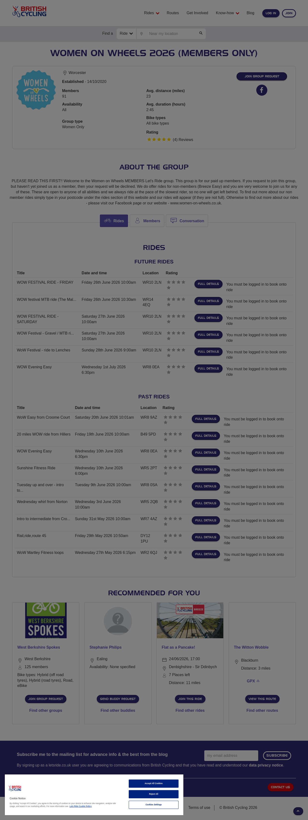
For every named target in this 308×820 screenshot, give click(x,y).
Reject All (153, 794)
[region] (94, 794)
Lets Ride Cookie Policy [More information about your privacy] (81, 806)
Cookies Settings (154, 805)
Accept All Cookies (154, 783)
